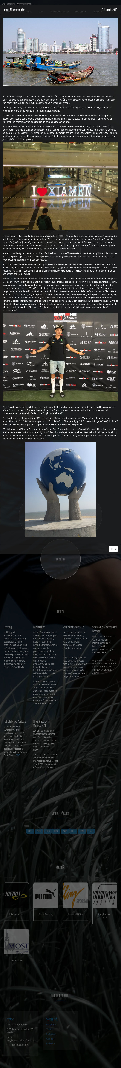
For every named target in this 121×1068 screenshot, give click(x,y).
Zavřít (113, 549)
